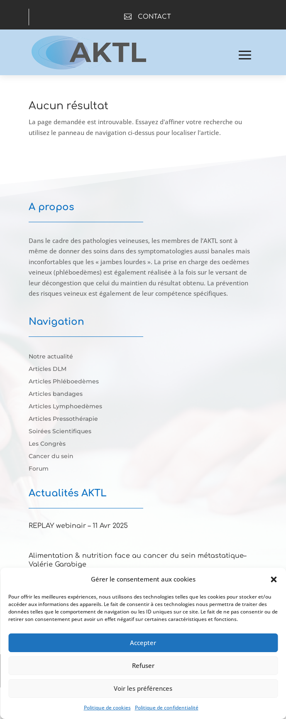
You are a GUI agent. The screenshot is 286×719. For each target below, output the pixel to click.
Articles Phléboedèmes (64, 381)
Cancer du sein (51, 456)
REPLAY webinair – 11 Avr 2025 (78, 526)
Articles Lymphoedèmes (65, 406)
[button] (273, 579)
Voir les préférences (143, 688)
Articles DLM (47, 369)
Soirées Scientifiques (60, 431)
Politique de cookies (107, 707)
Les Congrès (47, 444)
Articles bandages (56, 394)
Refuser (143, 665)
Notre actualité (51, 356)
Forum (39, 469)
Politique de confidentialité (166, 707)
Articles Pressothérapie (63, 419)
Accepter (143, 642)
